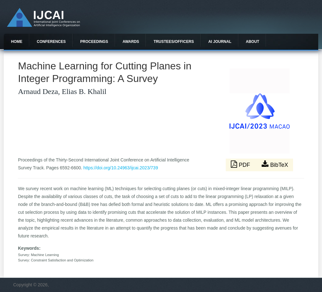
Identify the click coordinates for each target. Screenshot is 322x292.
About (252, 41)
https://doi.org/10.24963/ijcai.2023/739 (120, 167)
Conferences (51, 41)
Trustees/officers (173, 41)
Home (16, 41)
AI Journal (219, 41)
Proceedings (94, 41)
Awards (131, 41)
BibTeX (275, 164)
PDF (241, 164)
